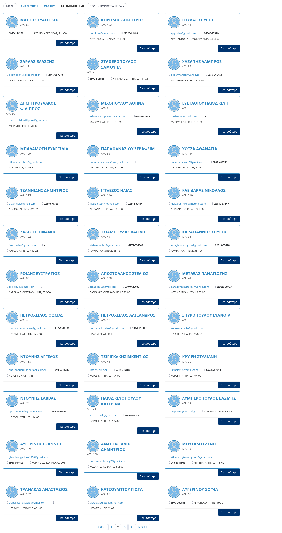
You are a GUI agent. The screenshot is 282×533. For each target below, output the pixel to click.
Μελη (10, 6)
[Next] (142, 527)
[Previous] (100, 527)
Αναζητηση (29, 6)
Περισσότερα (67, 43)
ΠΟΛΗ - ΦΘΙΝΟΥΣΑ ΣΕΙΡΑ (107, 6)
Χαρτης (49, 6)
